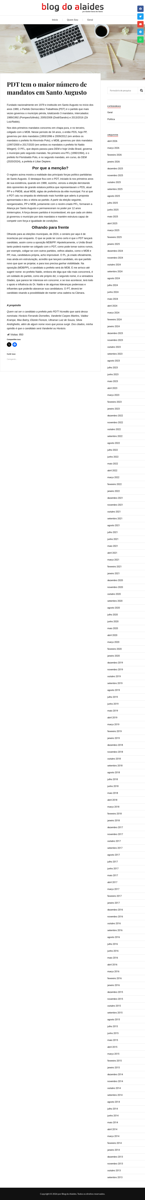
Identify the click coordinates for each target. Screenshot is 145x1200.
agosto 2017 (113, 855)
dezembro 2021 (115, 498)
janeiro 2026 (113, 161)
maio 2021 (112, 546)
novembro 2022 (115, 422)
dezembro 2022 (115, 415)
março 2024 (113, 312)
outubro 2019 (114, 676)
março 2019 (113, 724)
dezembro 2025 (115, 168)
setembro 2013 (114, 1177)
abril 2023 (112, 388)
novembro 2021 (115, 505)
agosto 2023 (113, 360)
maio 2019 (112, 710)
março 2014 (113, 1136)
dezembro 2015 (115, 992)
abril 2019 (112, 717)
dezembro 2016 (115, 909)
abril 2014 (112, 1129)
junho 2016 (112, 951)
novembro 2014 (115, 1081)
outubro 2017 (114, 841)
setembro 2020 (114, 601)
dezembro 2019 (115, 662)
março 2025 (113, 230)
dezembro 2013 (115, 1156)
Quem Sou (72, 20)
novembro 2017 (115, 834)
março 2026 (113, 148)
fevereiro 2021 (114, 566)
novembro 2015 (115, 999)
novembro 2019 (115, 669)
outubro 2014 (114, 1088)
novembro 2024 (115, 257)
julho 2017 (112, 861)
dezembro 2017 (115, 827)
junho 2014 (112, 1115)
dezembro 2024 (115, 251)
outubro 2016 (114, 923)
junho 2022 (112, 456)
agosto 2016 (113, 937)
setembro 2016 (114, 930)
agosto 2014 (113, 1102)
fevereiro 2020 (114, 649)
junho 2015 (112, 1033)
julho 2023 (112, 367)
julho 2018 (112, 779)
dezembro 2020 (115, 580)
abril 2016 (112, 964)
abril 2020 (112, 635)
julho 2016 (112, 944)
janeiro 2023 (113, 408)
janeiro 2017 (113, 903)
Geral (90, 20)
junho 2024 (112, 292)
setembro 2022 (114, 436)
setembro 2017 (114, 848)
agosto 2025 (113, 196)
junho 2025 (112, 209)
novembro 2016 (115, 916)
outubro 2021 (114, 511)
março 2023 (113, 395)
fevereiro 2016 (114, 978)
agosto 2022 (113, 443)
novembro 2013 (115, 1163)
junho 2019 (112, 704)
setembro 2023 (114, 354)
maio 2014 (112, 1122)
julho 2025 (112, 203)
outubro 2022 (114, 429)
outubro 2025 (114, 182)
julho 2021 (112, 532)
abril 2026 (112, 141)
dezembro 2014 (115, 1074)
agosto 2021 (113, 525)
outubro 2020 (114, 594)
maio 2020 (112, 628)
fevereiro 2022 (114, 484)
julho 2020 (112, 614)
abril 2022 (112, 470)
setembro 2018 (114, 765)
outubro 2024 (114, 264)
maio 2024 (112, 299)
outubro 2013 (114, 1170)
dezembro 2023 (115, 333)
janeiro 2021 (113, 573)
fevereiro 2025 (114, 237)
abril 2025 (112, 223)
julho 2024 (112, 285)
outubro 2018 (114, 758)
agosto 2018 (113, 772)
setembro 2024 (114, 271)
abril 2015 (112, 1047)
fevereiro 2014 (114, 1143)
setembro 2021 (114, 518)
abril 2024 (112, 305)
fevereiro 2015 (114, 1060)
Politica (111, 119)
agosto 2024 (113, 278)
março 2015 (113, 1054)
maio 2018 (112, 793)
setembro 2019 (114, 683)
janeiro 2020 (113, 655)
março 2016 (113, 971)
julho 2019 (112, 697)
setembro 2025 (114, 189)
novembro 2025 (115, 175)
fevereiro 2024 (114, 319)
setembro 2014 (114, 1095)
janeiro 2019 (113, 738)
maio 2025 (112, 216)
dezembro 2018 (115, 745)
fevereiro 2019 (114, 731)
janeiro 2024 (113, 326)
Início (55, 20)
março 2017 (113, 889)
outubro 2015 (114, 1005)
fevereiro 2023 (114, 402)
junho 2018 (112, 786)
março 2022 (113, 477)
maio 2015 (112, 1040)
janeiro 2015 (113, 1067)
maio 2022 (112, 463)
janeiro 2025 (113, 244)
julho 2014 (112, 1108)
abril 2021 (112, 553)
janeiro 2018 (113, 820)
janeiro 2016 (113, 985)
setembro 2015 (114, 1012)
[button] (140, 9)
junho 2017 (112, 868)
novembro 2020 (115, 587)
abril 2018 (112, 800)
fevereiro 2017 (114, 896)
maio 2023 (112, 381)
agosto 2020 (113, 607)
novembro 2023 (115, 340)
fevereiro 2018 (114, 813)
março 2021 (113, 559)
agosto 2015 (113, 1019)
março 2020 (113, 642)
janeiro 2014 (113, 1150)
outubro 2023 (114, 347)
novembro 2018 (115, 752)
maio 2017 (112, 875)
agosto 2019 (113, 690)
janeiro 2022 (113, 491)
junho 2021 (112, 539)
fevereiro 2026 (114, 155)
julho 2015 (112, 1026)
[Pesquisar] (141, 90)
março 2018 (113, 806)
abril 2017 (112, 882)
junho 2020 (112, 621)
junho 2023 (112, 374)
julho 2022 (112, 450)
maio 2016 (112, 957)
